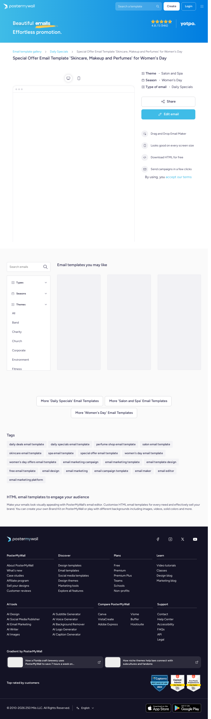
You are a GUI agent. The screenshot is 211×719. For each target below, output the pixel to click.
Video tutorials (166, 565)
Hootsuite (137, 624)
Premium (120, 570)
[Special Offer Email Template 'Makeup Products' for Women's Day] (129, 322)
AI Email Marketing (19, 624)
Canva (102, 614)
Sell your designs (18, 586)
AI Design (13, 614)
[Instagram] (170, 539)
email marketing (77, 471)
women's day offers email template (32, 462)
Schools (119, 586)
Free (117, 565)
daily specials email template (70, 444)
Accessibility (165, 624)
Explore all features (70, 591)
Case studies (15, 575)
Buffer (135, 619)
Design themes (68, 580)
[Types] (46, 282)
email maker (143, 471)
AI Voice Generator (65, 619)
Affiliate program (18, 580)
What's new (14, 570)
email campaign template (111, 471)
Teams (118, 580)
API (159, 634)
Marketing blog (166, 580)
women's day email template (144, 453)
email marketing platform (26, 480)
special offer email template (99, 453)
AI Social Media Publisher (23, 619)
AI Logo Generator (64, 629)
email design (50, 471)
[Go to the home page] (17, 6)
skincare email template (25, 453)
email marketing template (122, 462)
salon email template (156, 444)
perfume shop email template (116, 444)
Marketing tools (68, 586)
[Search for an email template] (26, 267)
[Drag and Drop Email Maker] (144, 133)
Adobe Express (108, 624)
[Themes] (46, 304)
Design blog (164, 575)
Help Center (165, 619)
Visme (135, 614)
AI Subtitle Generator (66, 614)
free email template (22, 471)
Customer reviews (19, 591)
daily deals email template (26, 444)
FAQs (161, 629)
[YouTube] (195, 539)
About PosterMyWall (20, 565)
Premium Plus (123, 575)
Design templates (69, 565)
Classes (162, 570)
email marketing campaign (80, 462)
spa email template (61, 453)
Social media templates (73, 575)
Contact (162, 614)
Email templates (68, 570)
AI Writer (12, 629)
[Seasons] (46, 293)
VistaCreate (106, 619)
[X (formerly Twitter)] (182, 539)
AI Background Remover (68, 624)
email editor (166, 471)
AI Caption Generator (66, 634)
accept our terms (179, 177)
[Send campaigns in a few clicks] (144, 169)
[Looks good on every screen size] (144, 145)
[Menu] (202, 6)
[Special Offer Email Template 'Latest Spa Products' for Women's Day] (179, 322)
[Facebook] (158, 539)
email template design (161, 462)
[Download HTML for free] (144, 157)
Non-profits (122, 591)
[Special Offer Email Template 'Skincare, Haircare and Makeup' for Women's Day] (79, 322)
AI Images (13, 634)
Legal (160, 639)
